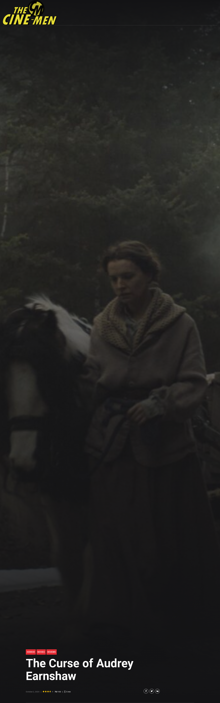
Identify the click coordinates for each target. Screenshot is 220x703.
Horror (31, 652)
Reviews (51, 652)
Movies (41, 652)
